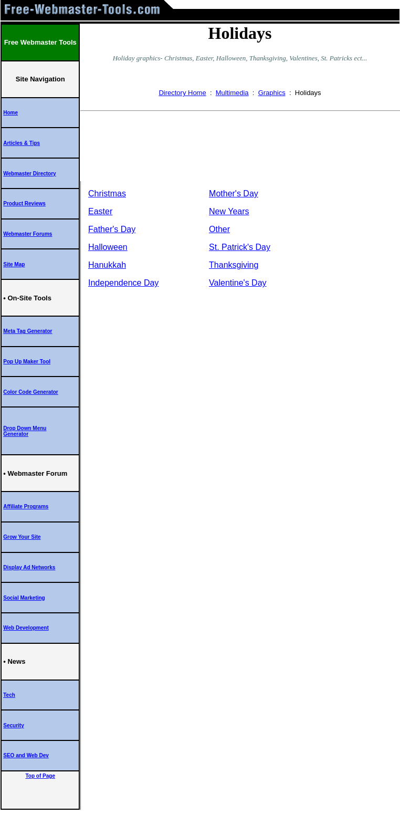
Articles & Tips (21, 143)
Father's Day (111, 229)
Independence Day (123, 282)
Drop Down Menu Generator (24, 431)
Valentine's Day (237, 282)
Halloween (108, 247)
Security (13, 725)
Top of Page (40, 776)
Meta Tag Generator (27, 331)
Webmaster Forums (27, 234)
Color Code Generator (30, 392)
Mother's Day (233, 193)
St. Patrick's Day (239, 247)
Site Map (14, 264)
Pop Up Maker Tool (26, 361)
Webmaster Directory (29, 173)
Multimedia (232, 93)
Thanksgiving (233, 264)
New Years (229, 211)
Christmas (107, 193)
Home (10, 113)
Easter (100, 211)
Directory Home (182, 93)
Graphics (272, 93)
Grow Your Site (21, 537)
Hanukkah (107, 264)
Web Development (26, 628)
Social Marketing (24, 598)
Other (219, 229)
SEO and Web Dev (26, 755)
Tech (9, 695)
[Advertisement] (240, 148)
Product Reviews (24, 203)
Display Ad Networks (29, 567)
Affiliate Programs (25, 506)
